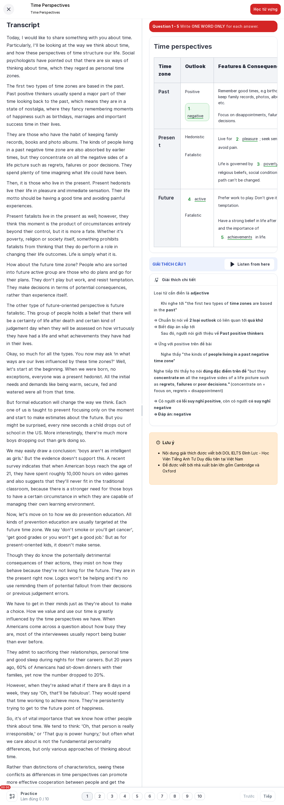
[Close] (8, 9)
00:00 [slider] (5, 787)
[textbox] (213, 152)
